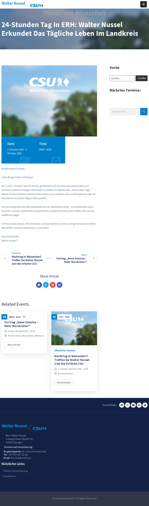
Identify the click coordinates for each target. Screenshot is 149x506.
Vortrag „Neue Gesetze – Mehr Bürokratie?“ (21, 324)
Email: (17, 457)
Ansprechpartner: (25, 451)
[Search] (125, 111)
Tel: (16, 454)
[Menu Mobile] (143, 4)
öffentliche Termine (14, 168)
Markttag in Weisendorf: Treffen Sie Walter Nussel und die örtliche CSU (71, 360)
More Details (14, 344)
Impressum (9, 476)
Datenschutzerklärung (15, 471)
